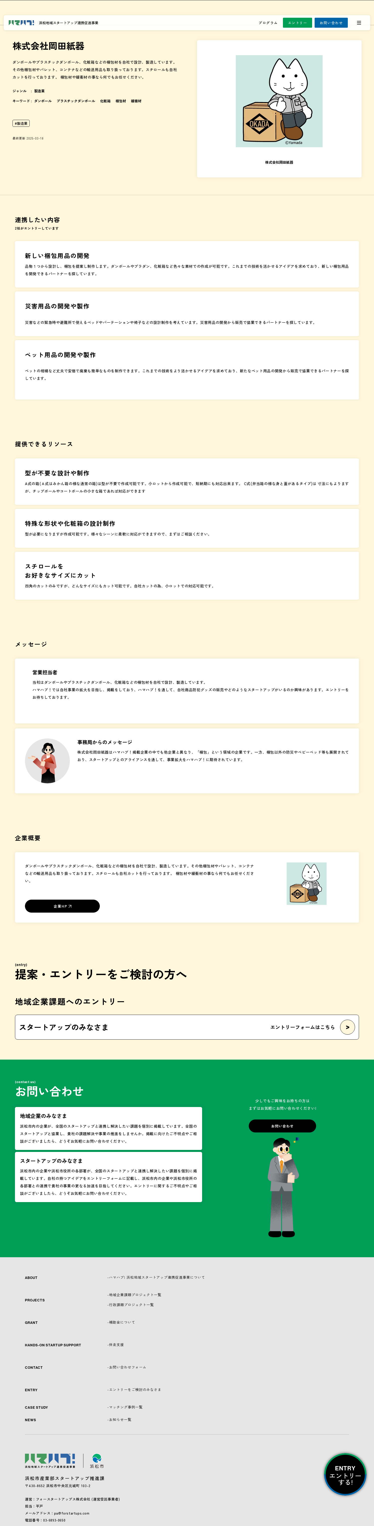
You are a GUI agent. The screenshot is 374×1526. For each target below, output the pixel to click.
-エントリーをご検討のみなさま (134, 1389)
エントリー (297, 22)
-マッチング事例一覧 (125, 1406)
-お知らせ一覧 (119, 1419)
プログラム (268, 22)
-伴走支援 (115, 1344)
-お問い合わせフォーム (126, 1367)
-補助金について (121, 1322)
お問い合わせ (331, 22)
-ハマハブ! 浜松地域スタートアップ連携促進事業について (156, 1277)
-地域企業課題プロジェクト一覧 (134, 1294)
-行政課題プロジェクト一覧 (130, 1304)
